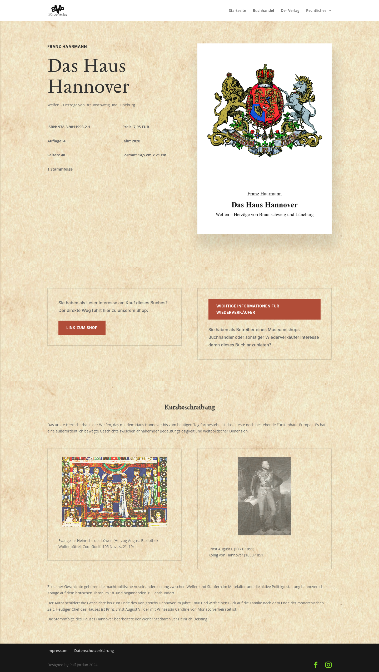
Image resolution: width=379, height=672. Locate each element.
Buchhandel (263, 11)
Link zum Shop (82, 327)
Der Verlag (290, 11)
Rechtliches (316, 11)
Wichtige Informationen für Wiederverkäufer (247, 309)
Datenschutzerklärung (94, 650)
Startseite (237, 11)
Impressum (57, 650)
